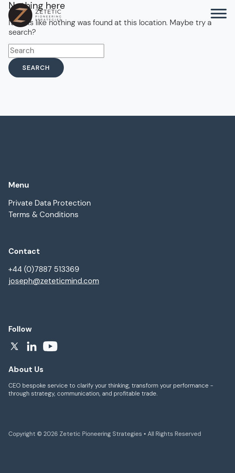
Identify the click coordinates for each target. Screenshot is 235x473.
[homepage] (34, 15)
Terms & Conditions (43, 215)
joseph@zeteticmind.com (53, 281)
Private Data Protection (49, 203)
